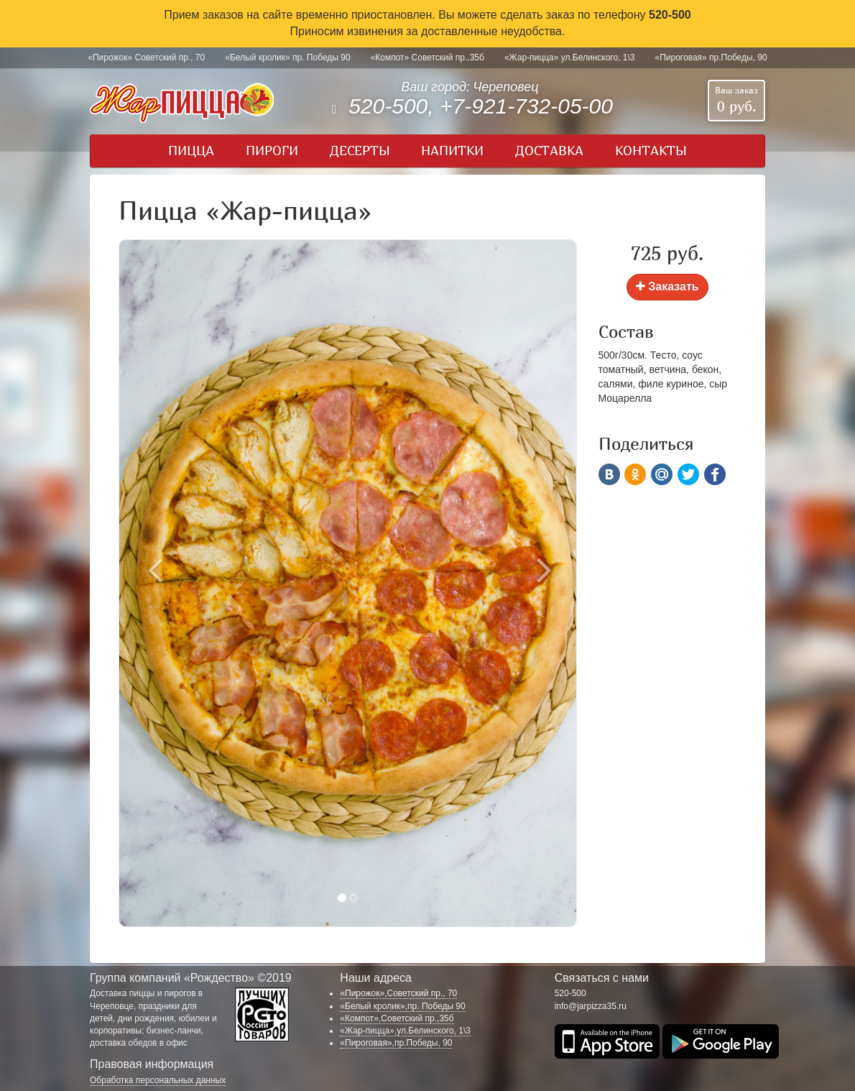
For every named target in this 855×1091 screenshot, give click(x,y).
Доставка (549, 150)
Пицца (191, 150)
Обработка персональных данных (158, 1080)
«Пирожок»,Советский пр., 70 (398, 993)
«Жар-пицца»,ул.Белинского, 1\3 (405, 1031)
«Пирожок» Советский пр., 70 (146, 57)
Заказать (667, 286)
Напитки (452, 150)
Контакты (651, 150)
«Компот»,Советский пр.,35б (396, 1018)
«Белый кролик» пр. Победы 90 (287, 57)
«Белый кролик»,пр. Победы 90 (402, 1006)
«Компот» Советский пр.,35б (427, 57)
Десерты (360, 150)
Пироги (272, 150)
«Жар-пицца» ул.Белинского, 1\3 (569, 57)
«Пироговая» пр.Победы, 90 (711, 57)
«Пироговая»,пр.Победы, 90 (396, 1043)
